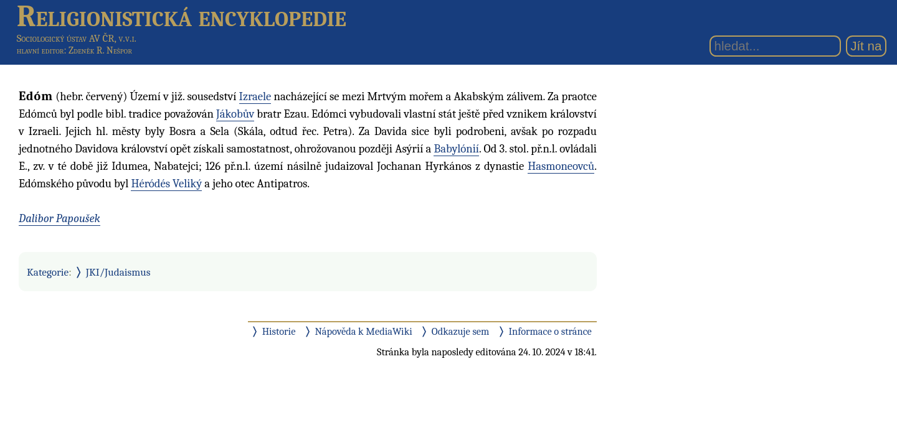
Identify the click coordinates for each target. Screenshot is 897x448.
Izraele (255, 96)
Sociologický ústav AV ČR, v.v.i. (76, 38)
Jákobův (235, 114)
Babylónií (456, 149)
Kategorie (48, 272)
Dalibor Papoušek (59, 218)
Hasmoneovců (561, 166)
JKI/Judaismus (118, 272)
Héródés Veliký (166, 183)
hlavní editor (40, 50)
